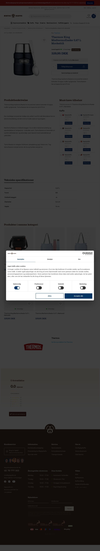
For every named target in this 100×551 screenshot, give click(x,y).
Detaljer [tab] (50, 259)
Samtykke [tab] (20, 259)
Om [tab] (79, 259)
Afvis (50, 296)
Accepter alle (78, 296)
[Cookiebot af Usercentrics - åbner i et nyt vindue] (83, 253)
